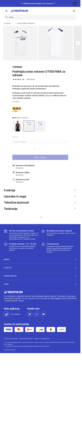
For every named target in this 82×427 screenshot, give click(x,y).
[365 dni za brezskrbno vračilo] (21, 234)
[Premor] (75, 3)
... (14, 23)
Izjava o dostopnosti (41, 338)
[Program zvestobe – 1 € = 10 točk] (21, 248)
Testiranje (40, 209)
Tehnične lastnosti (40, 202)
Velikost (15, 137)
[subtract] (35, 149)
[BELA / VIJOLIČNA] (29, 126)
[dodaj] (45, 149)
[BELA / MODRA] (40, 126)
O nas (6, 284)
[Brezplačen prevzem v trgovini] (59, 234)
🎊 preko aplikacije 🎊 (38, 3)
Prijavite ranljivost (26, 338)
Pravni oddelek (10, 276)
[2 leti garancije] (59, 248)
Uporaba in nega (40, 196)
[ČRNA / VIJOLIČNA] (17, 126)
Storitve (7, 268)
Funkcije (40, 190)
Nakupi (6, 259)
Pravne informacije (11, 338)
